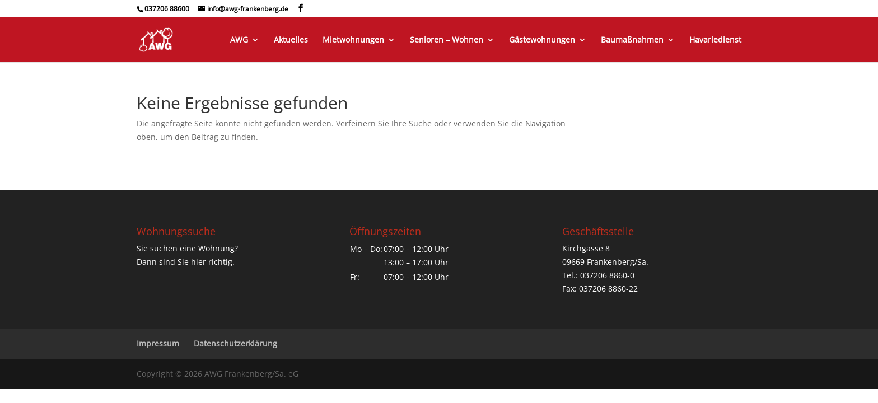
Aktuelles (291, 40)
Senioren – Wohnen (446, 40)
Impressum (158, 343)
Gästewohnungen (542, 40)
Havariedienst (715, 40)
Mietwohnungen (353, 40)
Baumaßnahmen (632, 40)
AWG (239, 40)
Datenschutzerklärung (235, 343)
